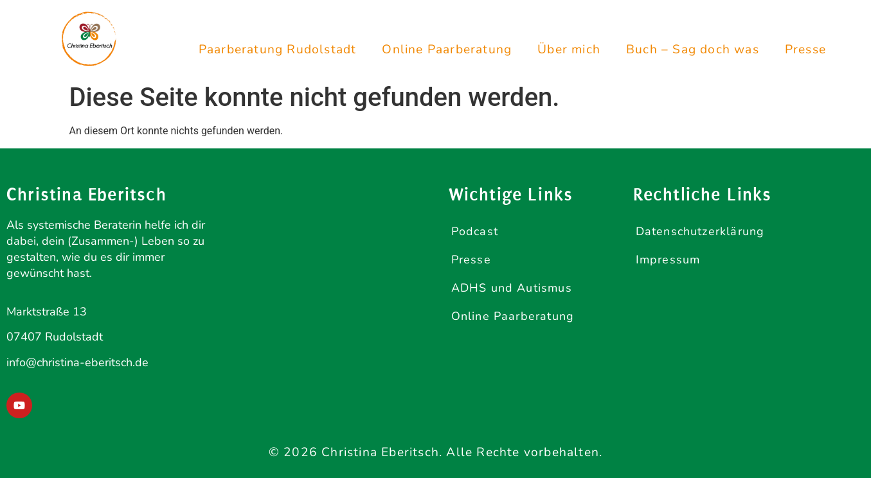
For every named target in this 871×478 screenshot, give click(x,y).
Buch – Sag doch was (692, 49)
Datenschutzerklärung (700, 231)
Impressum (668, 259)
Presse (805, 49)
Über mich (568, 49)
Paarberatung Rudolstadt (278, 49)
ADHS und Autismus (511, 288)
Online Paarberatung (447, 49)
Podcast (474, 231)
